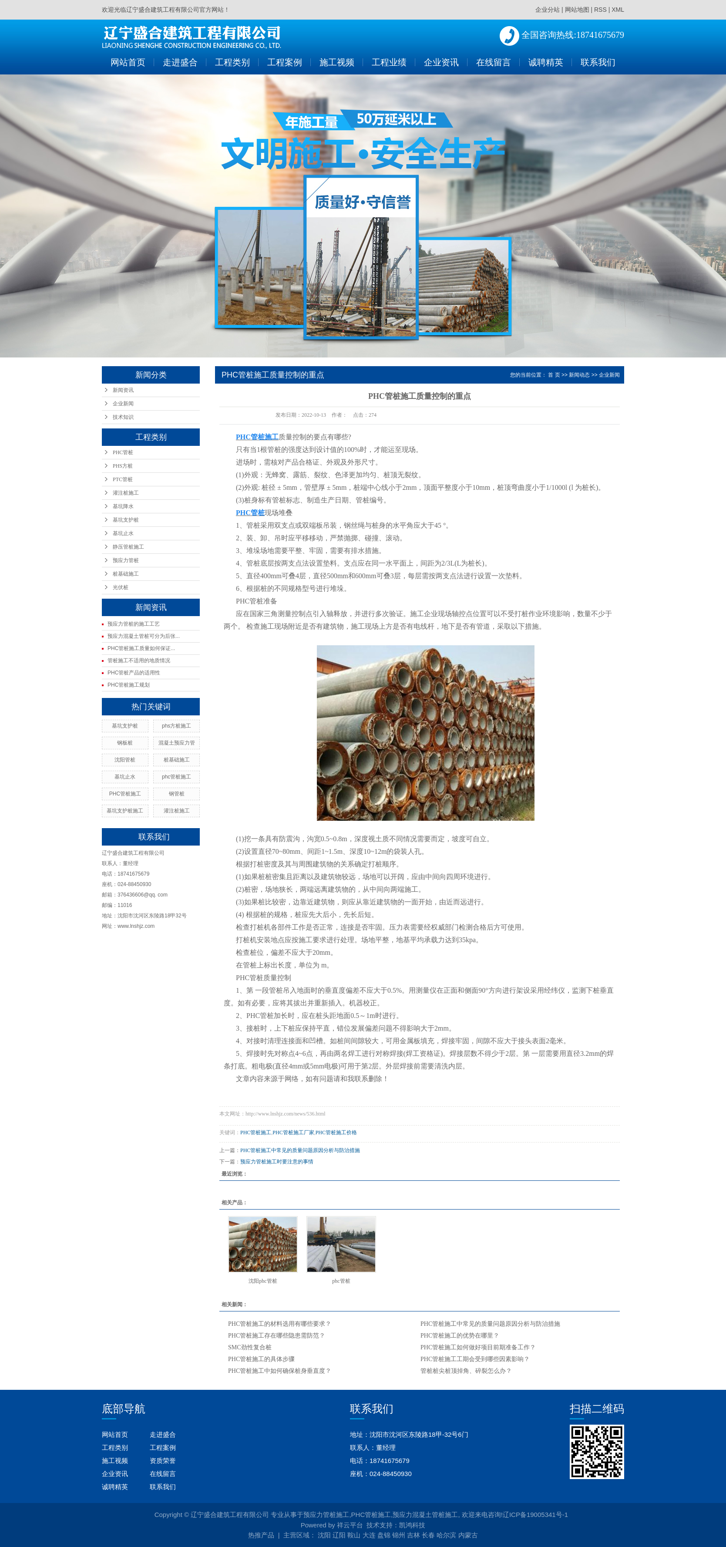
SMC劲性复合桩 (250, 1347)
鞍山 (353, 1535)
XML (618, 9)
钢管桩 (177, 794)
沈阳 (324, 1535)
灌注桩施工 (126, 493)
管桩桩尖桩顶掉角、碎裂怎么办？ (466, 1371)
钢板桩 (125, 743)
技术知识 (123, 417)
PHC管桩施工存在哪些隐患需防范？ (276, 1335)
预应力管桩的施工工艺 (134, 624)
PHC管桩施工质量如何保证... (141, 648)
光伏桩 (120, 587)
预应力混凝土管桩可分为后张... (144, 636)
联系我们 (598, 62)
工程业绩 (389, 62)
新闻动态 (579, 375)
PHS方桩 (123, 466)
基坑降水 (123, 506)
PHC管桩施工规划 (129, 685)
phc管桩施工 (176, 777)
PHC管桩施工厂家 (293, 1132)
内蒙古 (468, 1535)
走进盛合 (180, 62)
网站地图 (577, 9)
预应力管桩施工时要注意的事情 (276, 1162)
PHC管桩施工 (125, 794)
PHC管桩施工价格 (336, 1132)
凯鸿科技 (412, 1525)
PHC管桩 (123, 452)
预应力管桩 (126, 560)
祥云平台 (350, 1525)
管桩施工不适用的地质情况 (139, 660)
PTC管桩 (123, 479)
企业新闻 (123, 404)
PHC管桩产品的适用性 (134, 673)
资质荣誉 (163, 1460)
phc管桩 (341, 1281)
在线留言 (493, 62)
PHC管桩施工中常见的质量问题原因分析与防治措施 (300, 1150)
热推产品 (261, 1535)
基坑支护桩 (126, 520)
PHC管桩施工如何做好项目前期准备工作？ (478, 1347)
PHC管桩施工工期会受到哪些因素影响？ (475, 1359)
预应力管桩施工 (326, 1514)
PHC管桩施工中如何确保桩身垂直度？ (279, 1371)
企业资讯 (441, 62)
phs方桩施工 (176, 726)
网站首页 (128, 62)
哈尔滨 (446, 1535)
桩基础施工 (126, 574)
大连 (369, 1535)
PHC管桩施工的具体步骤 (261, 1359)
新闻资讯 (123, 390)
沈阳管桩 (124, 760)
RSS (600, 9)
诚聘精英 (545, 62)
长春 (428, 1535)
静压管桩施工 (128, 547)
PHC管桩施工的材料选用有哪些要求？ (279, 1324)
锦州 (398, 1535)
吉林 (413, 1535)
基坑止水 (123, 533)
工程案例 (284, 62)
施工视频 (336, 62)
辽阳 (339, 1535)
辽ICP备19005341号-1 (535, 1514)
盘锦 (383, 1535)
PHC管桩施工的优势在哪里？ (459, 1335)
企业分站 (547, 9)
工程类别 (232, 62)
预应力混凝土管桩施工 (425, 1514)
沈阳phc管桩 (263, 1281)
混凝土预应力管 (176, 743)
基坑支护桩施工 (125, 811)
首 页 (554, 375)
